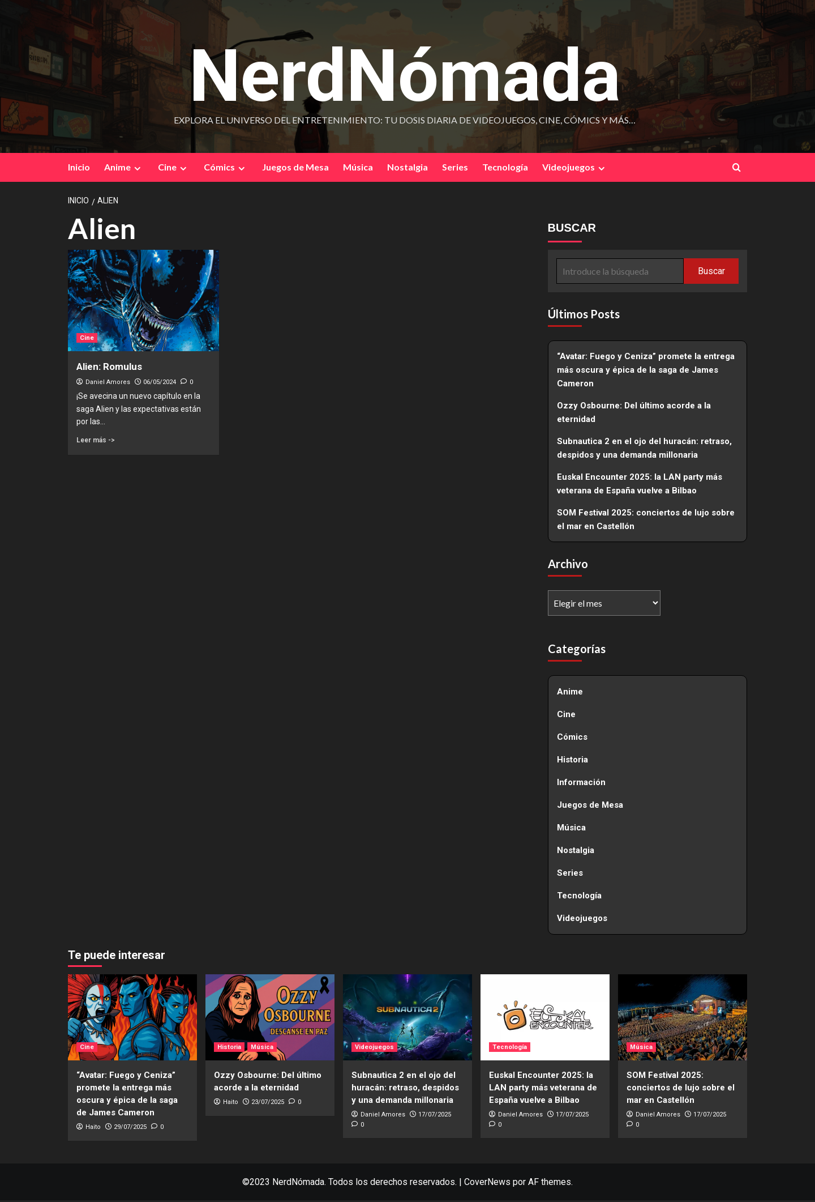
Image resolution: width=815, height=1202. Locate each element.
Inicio (79, 169)
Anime (124, 169)
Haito (93, 1128)
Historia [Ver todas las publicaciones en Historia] (229, 1048)
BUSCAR (572, 230)
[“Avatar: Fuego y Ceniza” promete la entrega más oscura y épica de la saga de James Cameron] (132, 1019)
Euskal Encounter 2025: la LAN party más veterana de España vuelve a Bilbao (639, 486)
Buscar (711, 272)
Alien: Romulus (109, 368)
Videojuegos (575, 169)
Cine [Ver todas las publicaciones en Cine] (87, 339)
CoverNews (487, 1183)
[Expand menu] (137, 170)
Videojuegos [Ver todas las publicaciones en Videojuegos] (374, 1048)
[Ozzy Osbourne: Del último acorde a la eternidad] (269, 1019)
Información (581, 784)
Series (455, 169)
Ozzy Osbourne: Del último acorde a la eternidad (634, 415)
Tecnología (505, 169)
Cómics (226, 169)
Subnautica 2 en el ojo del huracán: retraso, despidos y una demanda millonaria (644, 450)
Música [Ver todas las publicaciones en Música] (262, 1048)
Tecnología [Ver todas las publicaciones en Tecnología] (509, 1048)
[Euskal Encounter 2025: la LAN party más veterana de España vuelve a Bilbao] (545, 1019)
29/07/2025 (130, 1128)
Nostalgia (407, 169)
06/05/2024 (159, 383)
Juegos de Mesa (295, 169)
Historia (572, 762)
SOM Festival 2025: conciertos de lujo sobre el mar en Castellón (646, 522)
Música (358, 169)
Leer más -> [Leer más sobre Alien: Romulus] (95, 442)
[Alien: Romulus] (143, 302)
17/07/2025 (434, 1116)
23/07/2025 (267, 1103)
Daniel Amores (107, 383)
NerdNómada (404, 72)
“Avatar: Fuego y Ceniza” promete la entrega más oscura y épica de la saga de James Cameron (646, 372)
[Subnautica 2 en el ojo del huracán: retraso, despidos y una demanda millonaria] (407, 1019)
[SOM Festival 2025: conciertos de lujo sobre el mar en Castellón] (682, 1019)
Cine (174, 169)
